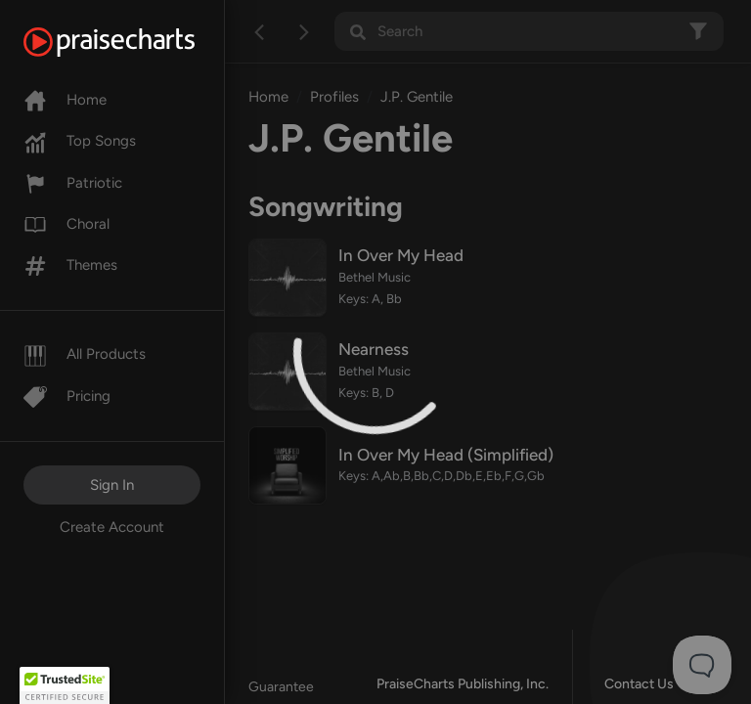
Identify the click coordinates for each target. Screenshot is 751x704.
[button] (65, 685)
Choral (66, 224)
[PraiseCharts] (133, 42)
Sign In (112, 485)
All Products (84, 354)
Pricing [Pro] (66, 396)
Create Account (112, 527)
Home (65, 100)
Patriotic (72, 183)
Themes (70, 265)
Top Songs (79, 141)
